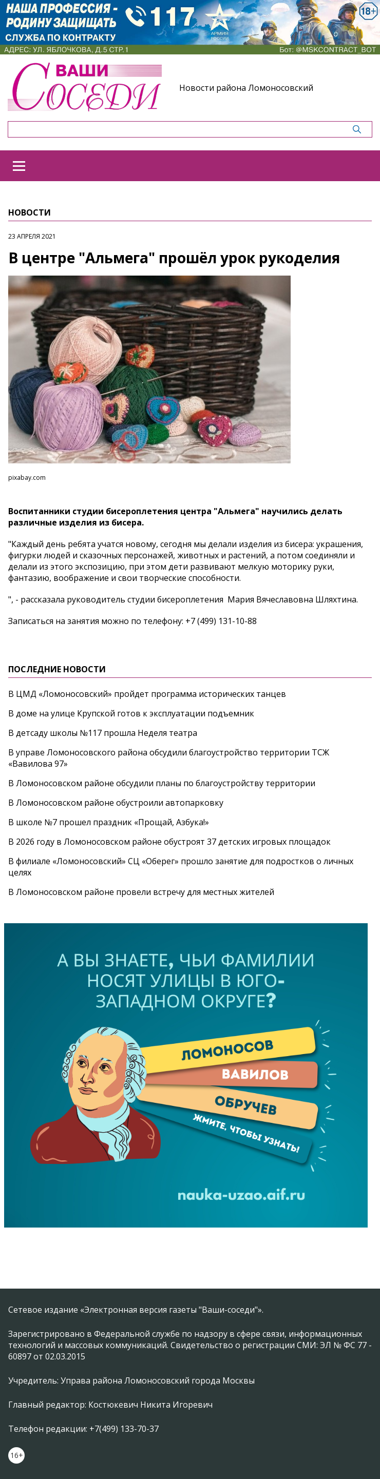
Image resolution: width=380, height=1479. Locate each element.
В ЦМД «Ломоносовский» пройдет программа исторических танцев (147, 693)
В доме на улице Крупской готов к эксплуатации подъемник (131, 713)
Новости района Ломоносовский (246, 88)
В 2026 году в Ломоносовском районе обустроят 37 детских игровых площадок (169, 841)
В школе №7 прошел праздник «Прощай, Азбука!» (108, 822)
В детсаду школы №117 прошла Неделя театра (102, 732)
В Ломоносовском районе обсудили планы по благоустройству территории (161, 783)
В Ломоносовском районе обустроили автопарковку (115, 802)
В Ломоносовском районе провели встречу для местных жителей (141, 892)
